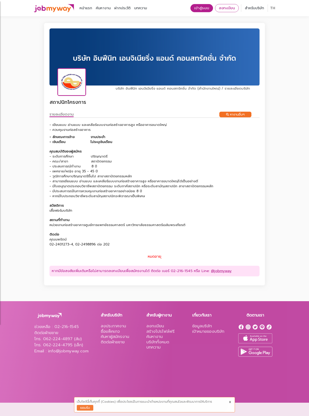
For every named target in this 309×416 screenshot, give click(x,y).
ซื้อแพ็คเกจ (110, 331)
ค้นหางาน (103, 8)
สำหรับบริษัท (254, 8)
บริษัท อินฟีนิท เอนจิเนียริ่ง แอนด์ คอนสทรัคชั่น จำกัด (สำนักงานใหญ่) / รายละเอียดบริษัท (183, 88)
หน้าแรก (86, 8)
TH (272, 8)
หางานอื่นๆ (235, 114)
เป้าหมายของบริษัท (208, 331)
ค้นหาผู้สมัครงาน (115, 336)
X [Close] (230, 402)
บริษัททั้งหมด (157, 342)
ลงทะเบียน (227, 8)
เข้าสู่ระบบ (201, 8)
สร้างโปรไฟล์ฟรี (160, 331)
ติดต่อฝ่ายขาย (113, 342)
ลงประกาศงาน (113, 326)
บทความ (140, 8)
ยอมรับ (85, 407)
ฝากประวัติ (122, 8)
